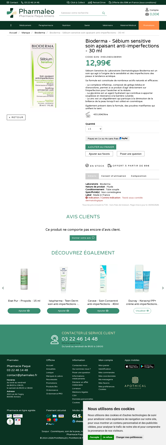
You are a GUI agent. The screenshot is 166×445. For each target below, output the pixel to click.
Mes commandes (107, 372)
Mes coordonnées (107, 376)
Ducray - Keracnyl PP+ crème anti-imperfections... (142, 302)
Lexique (49, 372)
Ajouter (24, 310)
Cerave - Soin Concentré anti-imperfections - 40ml (103, 302)
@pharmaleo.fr (22, 375)
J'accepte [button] (94, 437)
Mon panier (104, 365)
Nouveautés (51, 379)
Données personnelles (82, 399)
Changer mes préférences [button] (129, 437)
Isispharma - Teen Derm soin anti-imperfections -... (63, 302)
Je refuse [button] (107, 437)
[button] (11, 25)
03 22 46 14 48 (80, 339)
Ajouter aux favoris (99, 153)
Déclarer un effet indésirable (80, 383)
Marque (26, 32)
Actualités (50, 369)
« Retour (16, 117)
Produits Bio (52, 386)
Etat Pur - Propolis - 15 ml (24, 300)
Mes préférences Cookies (106, 387)
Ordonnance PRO (54, 394)
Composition (139, 176)
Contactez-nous (79, 365)
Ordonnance (52, 390)
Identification (105, 369)
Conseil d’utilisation (113, 176)
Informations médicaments (78, 377)
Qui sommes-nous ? (81, 369)
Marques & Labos (54, 376)
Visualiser (142, 310)
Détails (92, 176)
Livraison (76, 388)
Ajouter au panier (101, 147)
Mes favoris (104, 383)
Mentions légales (80, 392)
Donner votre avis (83, 238)
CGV (74, 395)
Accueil (13, 32)
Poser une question (131, 153)
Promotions (51, 383)
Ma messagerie (106, 379)
